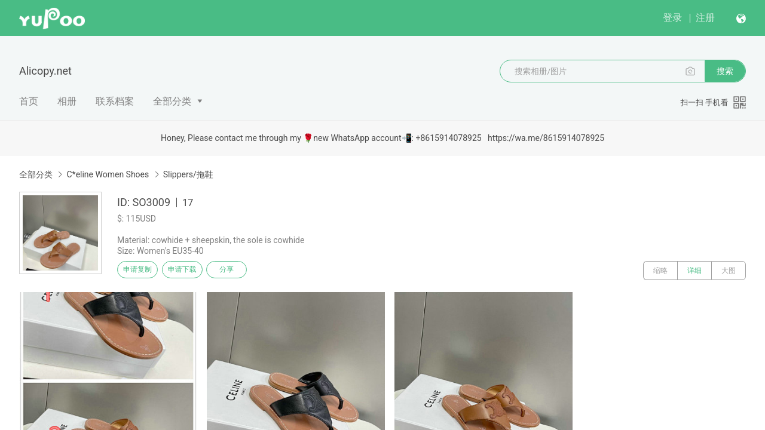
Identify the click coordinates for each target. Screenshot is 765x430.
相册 (66, 101)
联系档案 (115, 101)
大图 (728, 270)
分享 (250, 270)
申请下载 (196, 270)
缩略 (660, 270)
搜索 (725, 71)
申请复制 (142, 270)
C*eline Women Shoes (107, 174)
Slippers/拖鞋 (188, 174)
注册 (705, 17)
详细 (694, 270)
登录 (672, 17)
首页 (28, 101)
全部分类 (172, 101)
